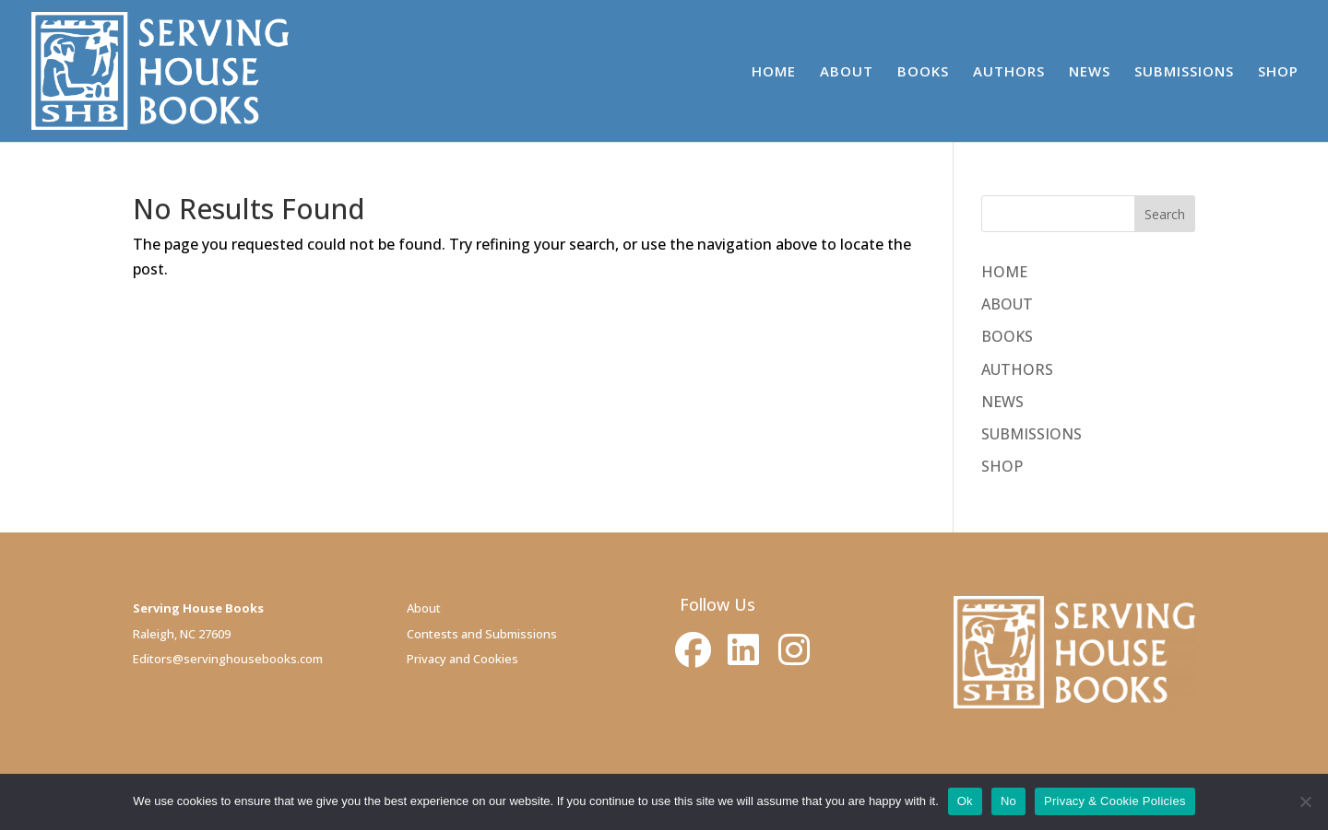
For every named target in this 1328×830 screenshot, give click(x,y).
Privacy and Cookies (462, 658)
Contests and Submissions (482, 633)
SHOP (1278, 72)
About (424, 608)
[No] (1305, 801)
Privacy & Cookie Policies (1115, 801)
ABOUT (846, 72)
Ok (965, 801)
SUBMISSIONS (1184, 72)
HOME (774, 72)
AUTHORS (1009, 72)
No (1008, 801)
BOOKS (923, 72)
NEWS (1089, 72)
